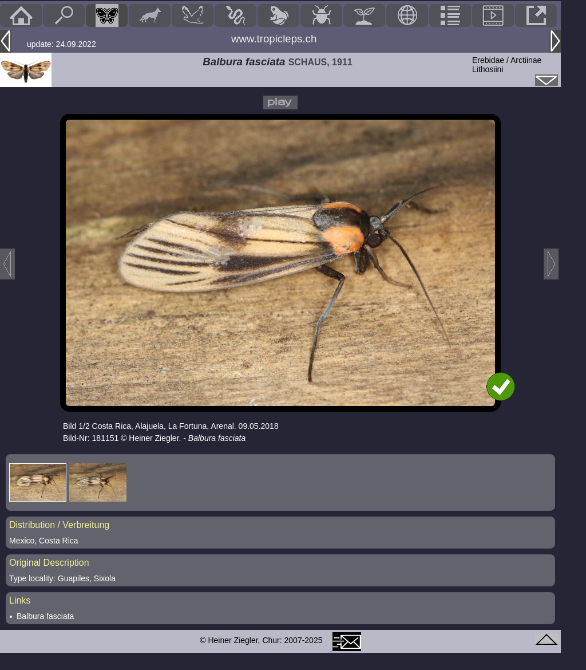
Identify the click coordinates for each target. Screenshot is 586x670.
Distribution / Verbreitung (59, 525)
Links (19, 600)
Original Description (49, 562)
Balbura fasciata (45, 616)
